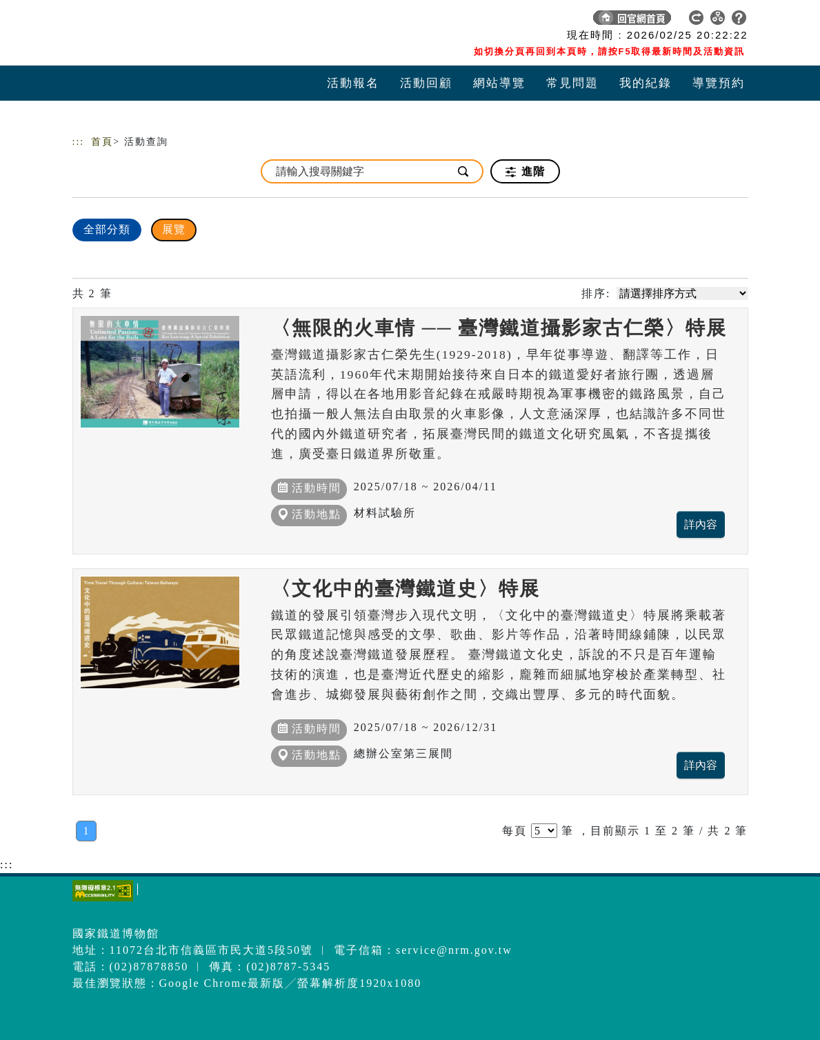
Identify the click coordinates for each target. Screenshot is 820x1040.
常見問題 (572, 83)
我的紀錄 (645, 83)
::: (78, 142)
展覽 (174, 229)
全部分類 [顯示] (106, 229)
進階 (525, 172)
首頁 (102, 142)
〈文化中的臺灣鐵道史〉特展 (405, 588)
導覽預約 (718, 83)
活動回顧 (426, 83)
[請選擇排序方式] (682, 293)
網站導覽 (499, 83)
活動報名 (353, 83)
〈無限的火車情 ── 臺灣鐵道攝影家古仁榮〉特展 (499, 328)
